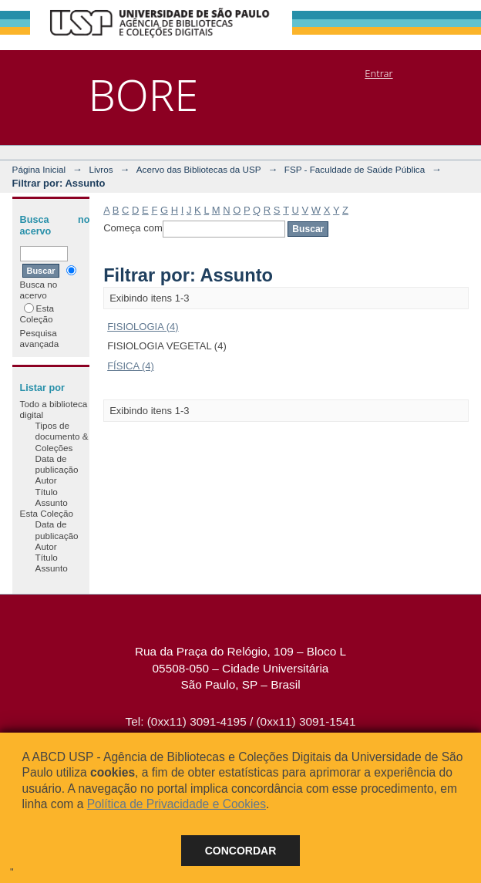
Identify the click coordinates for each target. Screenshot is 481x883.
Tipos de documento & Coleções (62, 436)
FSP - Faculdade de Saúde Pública (354, 169)
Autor (46, 480)
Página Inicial (39, 169)
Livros (101, 169)
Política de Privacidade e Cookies (176, 804)
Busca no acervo (48, 282)
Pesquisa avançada (39, 338)
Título (46, 492)
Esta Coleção (37, 313)
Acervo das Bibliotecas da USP (198, 169)
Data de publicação (57, 463)
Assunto (51, 502)
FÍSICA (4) (130, 366)
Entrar (378, 73)
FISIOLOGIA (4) (142, 326)
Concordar (241, 850)
